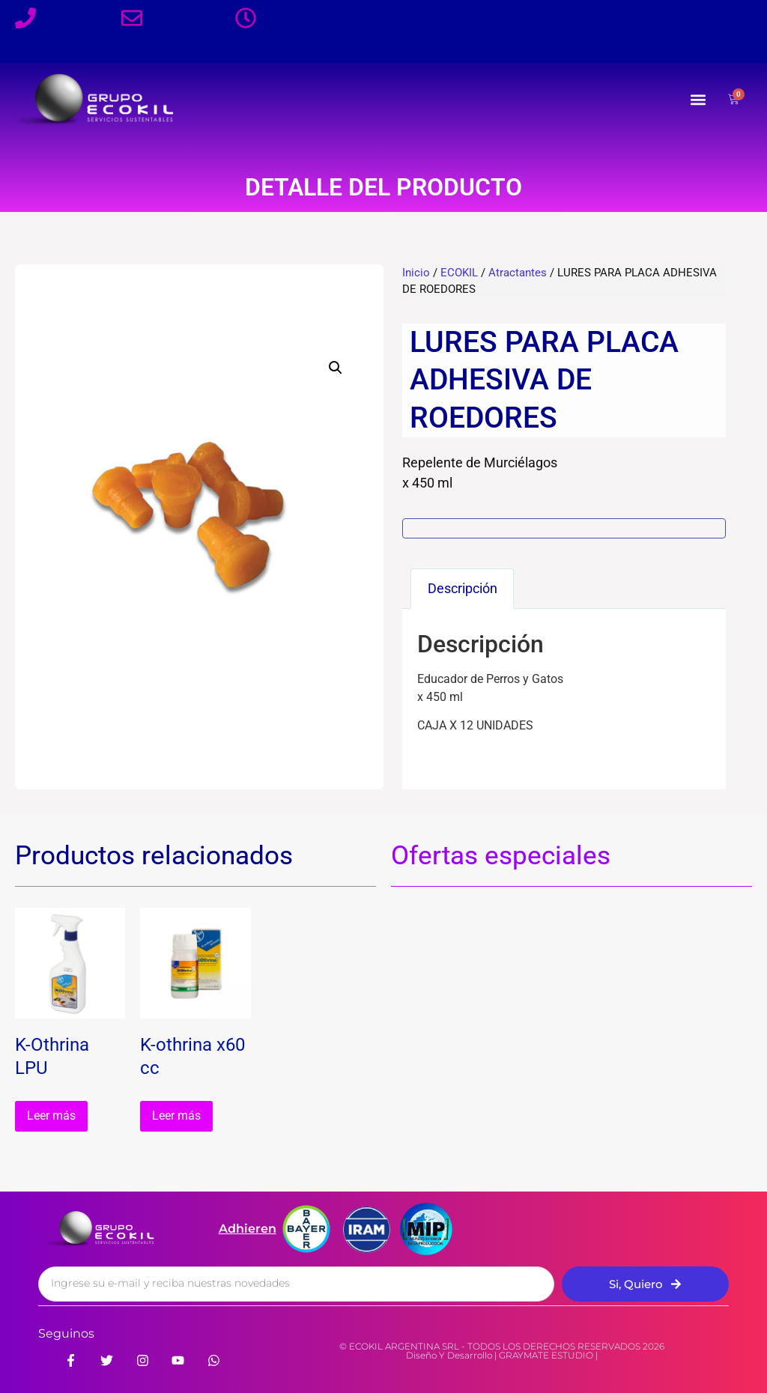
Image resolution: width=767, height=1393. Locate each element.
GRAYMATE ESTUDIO (546, 1355)
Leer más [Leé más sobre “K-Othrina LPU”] (51, 1115)
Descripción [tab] (462, 588)
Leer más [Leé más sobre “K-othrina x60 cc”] (176, 1115)
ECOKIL (459, 272)
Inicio (416, 272)
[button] (697, 99)
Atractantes (517, 272)
